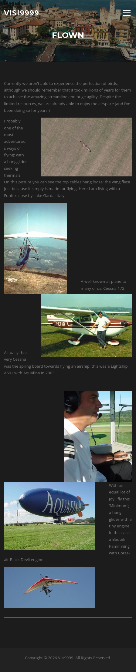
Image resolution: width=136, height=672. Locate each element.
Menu (126, 12)
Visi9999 (21, 12)
